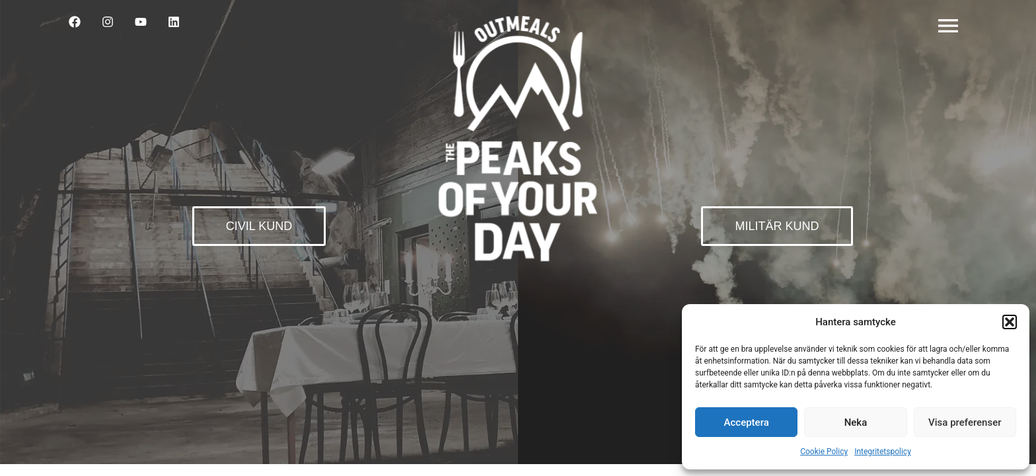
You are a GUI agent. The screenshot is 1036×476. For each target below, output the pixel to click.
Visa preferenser (964, 422)
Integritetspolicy (882, 451)
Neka (856, 422)
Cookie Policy (824, 451)
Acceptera (746, 422)
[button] (1009, 322)
